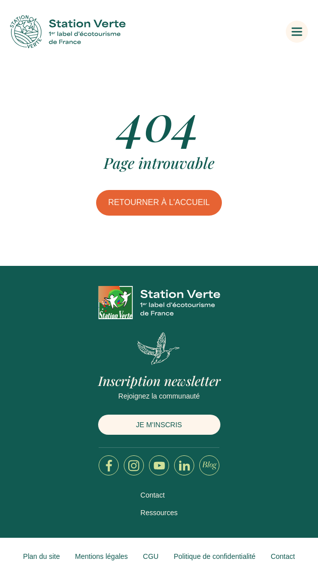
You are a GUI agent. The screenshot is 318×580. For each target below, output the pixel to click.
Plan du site (41, 556)
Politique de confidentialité (215, 556)
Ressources (159, 513)
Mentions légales (101, 556)
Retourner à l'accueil (159, 202)
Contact (152, 495)
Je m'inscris (159, 425)
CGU (150, 556)
